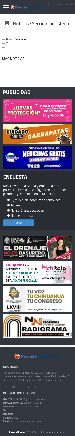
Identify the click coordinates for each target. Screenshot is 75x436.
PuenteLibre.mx (18, 432)
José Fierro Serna (22, 402)
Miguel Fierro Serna (24, 399)
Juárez (10, 417)
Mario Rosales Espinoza (21, 406)
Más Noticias (13, 58)
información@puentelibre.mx (23, 421)
